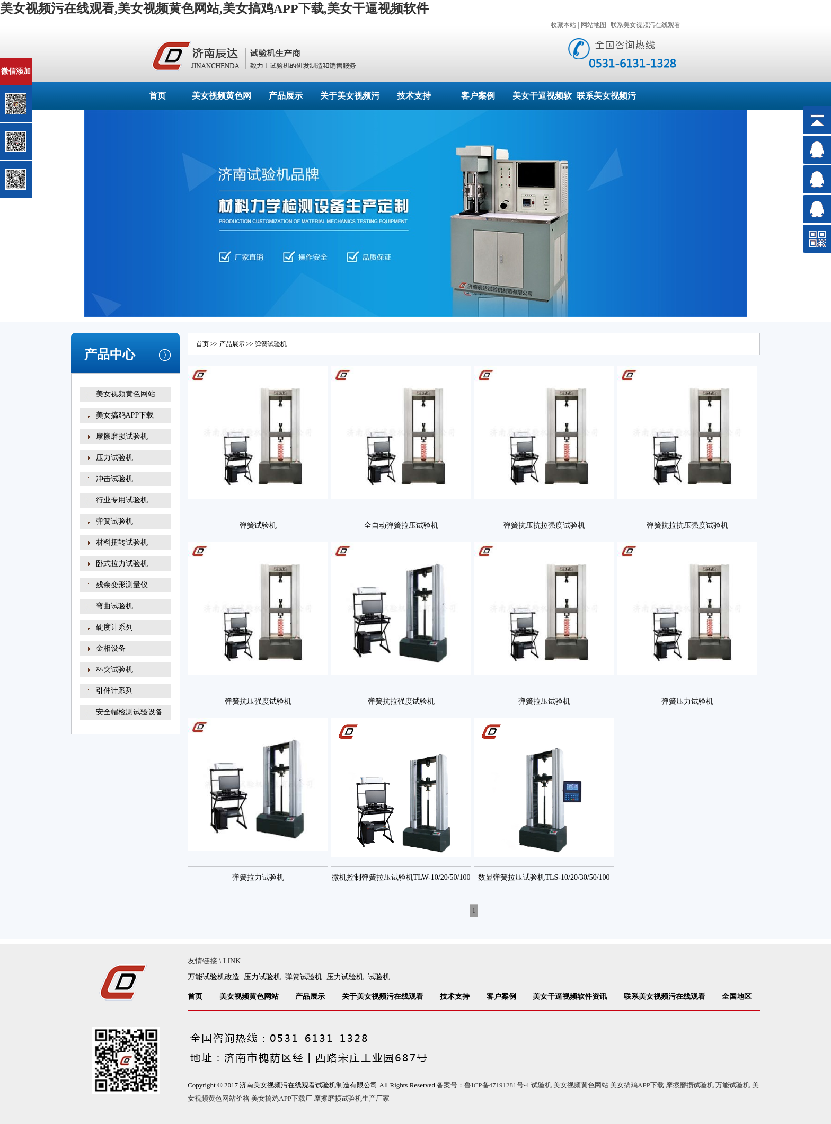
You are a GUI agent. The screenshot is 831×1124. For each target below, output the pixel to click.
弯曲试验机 (114, 606)
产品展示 (286, 95)
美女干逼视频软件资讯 (570, 997)
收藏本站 (563, 25)
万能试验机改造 (214, 977)
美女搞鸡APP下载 (125, 415)
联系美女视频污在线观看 (645, 25)
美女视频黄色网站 (125, 394)
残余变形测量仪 (122, 585)
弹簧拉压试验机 (544, 701)
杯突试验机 (114, 670)
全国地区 (737, 997)
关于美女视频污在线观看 (382, 997)
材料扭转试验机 (122, 542)
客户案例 (478, 95)
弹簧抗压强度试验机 (258, 701)
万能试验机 (732, 1085)
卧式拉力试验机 (122, 564)
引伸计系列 (114, 691)
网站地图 (593, 25)
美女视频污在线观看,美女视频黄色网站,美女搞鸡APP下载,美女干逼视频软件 (214, 8)
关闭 (53, 62)
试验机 (379, 977)
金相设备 (111, 648)
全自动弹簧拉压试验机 (401, 525)
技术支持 (414, 95)
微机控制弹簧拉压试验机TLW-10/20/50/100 (401, 877)
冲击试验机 (114, 479)
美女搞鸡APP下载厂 (281, 1098)
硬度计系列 (114, 627)
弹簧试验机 (114, 521)
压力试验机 (114, 458)
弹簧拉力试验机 (258, 877)
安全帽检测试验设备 (129, 712)
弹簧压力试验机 (687, 701)
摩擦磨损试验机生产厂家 (352, 1098)
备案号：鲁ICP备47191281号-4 (483, 1085)
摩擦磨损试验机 (122, 436)
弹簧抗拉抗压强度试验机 (687, 525)
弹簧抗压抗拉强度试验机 (544, 525)
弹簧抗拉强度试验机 (401, 701)
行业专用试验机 (122, 500)
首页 (157, 95)
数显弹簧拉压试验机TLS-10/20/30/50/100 (543, 877)
